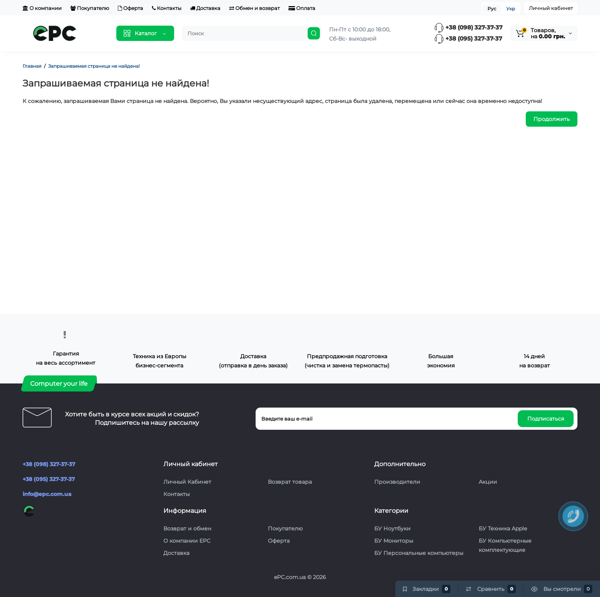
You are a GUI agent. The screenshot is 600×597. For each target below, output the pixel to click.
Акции (488, 481)
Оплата (302, 8)
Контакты (166, 8)
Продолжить (551, 119)
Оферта (130, 8)
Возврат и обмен (187, 528)
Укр (510, 8)
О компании (42, 8)
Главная (32, 66)
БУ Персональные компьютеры (418, 553)
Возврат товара (290, 481)
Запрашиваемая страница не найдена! (94, 66)
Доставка (205, 8)
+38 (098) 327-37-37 (468, 27)
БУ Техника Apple (503, 528)
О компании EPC (186, 540)
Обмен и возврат (254, 8)
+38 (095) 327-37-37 (468, 38)
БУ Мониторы (393, 540)
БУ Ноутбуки (392, 528)
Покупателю (89, 8)
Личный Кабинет (187, 481)
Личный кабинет (551, 8)
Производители (397, 481)
